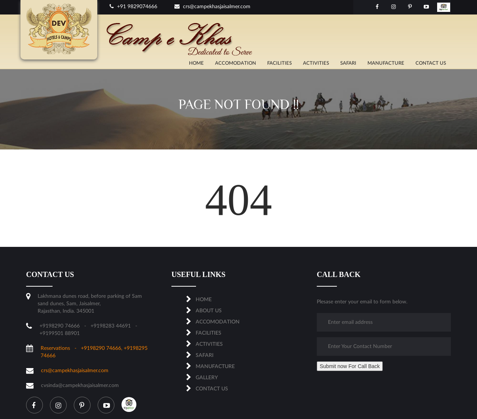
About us (209, 310)
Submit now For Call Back (350, 366)
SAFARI (348, 63)
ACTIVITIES (316, 63)
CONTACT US (431, 63)
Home (196, 63)
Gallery (207, 377)
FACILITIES (279, 63)
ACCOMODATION (235, 63)
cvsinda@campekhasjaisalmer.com (80, 385)
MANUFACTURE (385, 63)
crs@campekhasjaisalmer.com (212, 6)
